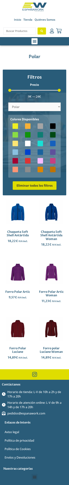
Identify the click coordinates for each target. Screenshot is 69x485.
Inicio (17, 19)
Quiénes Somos (45, 19)
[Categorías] (34, 106)
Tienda (27, 19)
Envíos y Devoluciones (20, 457)
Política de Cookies (18, 449)
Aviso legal (12, 432)
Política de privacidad (19, 440)
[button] (34, 41)
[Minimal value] (34, 90)
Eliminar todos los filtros (35, 186)
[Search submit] (42, 31)
